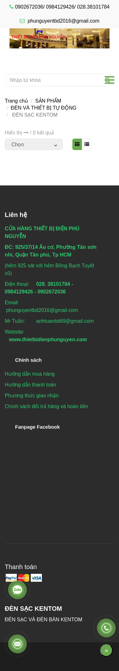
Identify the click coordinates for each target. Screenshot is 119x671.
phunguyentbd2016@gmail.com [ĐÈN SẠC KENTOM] (60, 21)
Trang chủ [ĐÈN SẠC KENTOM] (16, 101)
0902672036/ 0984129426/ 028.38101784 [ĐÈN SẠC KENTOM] (62, 7)
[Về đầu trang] (106, 650)
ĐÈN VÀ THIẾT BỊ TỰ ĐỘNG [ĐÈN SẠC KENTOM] (43, 108)
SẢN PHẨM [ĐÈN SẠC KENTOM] (48, 101)
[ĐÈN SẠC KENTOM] (59, 38)
